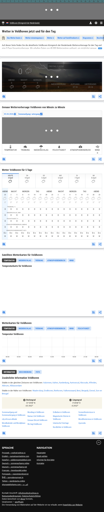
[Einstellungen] (96, 23)
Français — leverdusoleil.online (14, 470)
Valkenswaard (69, 390)
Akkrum (5, 385)
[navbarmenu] (101, 23)
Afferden (92, 382)
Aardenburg (64, 382)
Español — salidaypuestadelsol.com (16, 460)
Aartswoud (74, 382)
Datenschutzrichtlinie (31, 496)
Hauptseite (41, 453)
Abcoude (84, 382)
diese (22, 499)
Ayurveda (82, 423)
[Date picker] (10, 114)
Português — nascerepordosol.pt (15, 474)
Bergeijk (85, 390)
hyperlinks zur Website (73, 505)
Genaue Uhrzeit (37, 420)
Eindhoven (48, 390)
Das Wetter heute (14, 38)
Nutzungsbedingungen (11, 496)
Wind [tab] (71, 260)
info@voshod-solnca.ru (28, 493)
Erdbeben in (61, 412)
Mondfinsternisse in (90, 419)
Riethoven (58, 390)
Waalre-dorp (37, 390)
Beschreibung (25, 372)
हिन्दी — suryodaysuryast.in (12, 477)
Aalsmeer (47, 382)
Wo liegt (35, 424)
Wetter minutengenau (34, 38)
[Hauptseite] (3, 23)
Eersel (92, 390)
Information (9, 372)
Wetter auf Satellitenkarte (68, 38)
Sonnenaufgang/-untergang (30, 114)
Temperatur (9, 260)
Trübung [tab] (39, 260)
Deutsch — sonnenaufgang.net (14, 467)
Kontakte (40, 463)
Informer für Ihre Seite (45, 460)
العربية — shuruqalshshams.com (15, 484)
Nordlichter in (62, 427)
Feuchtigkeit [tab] (83, 328)
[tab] (9, 260)
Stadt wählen (42, 456)
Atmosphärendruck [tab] (56, 260)
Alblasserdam (16, 385)
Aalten (55, 382)
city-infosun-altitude (9, 419)
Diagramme (88, 38)
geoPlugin (19, 502)
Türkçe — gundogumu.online (13, 481)
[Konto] (90, 23)
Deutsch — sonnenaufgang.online (15, 463)
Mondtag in (36, 412)
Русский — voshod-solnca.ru (13, 453)
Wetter (50, 38)
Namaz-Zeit (36, 416)
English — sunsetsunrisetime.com (15, 456)
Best (79, 390)
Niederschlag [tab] (25, 260)
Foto (38, 372)
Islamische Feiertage (61, 423)
